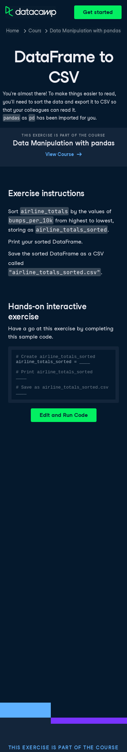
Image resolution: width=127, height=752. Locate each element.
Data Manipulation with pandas (85, 30)
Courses (34, 30)
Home (12, 30)
